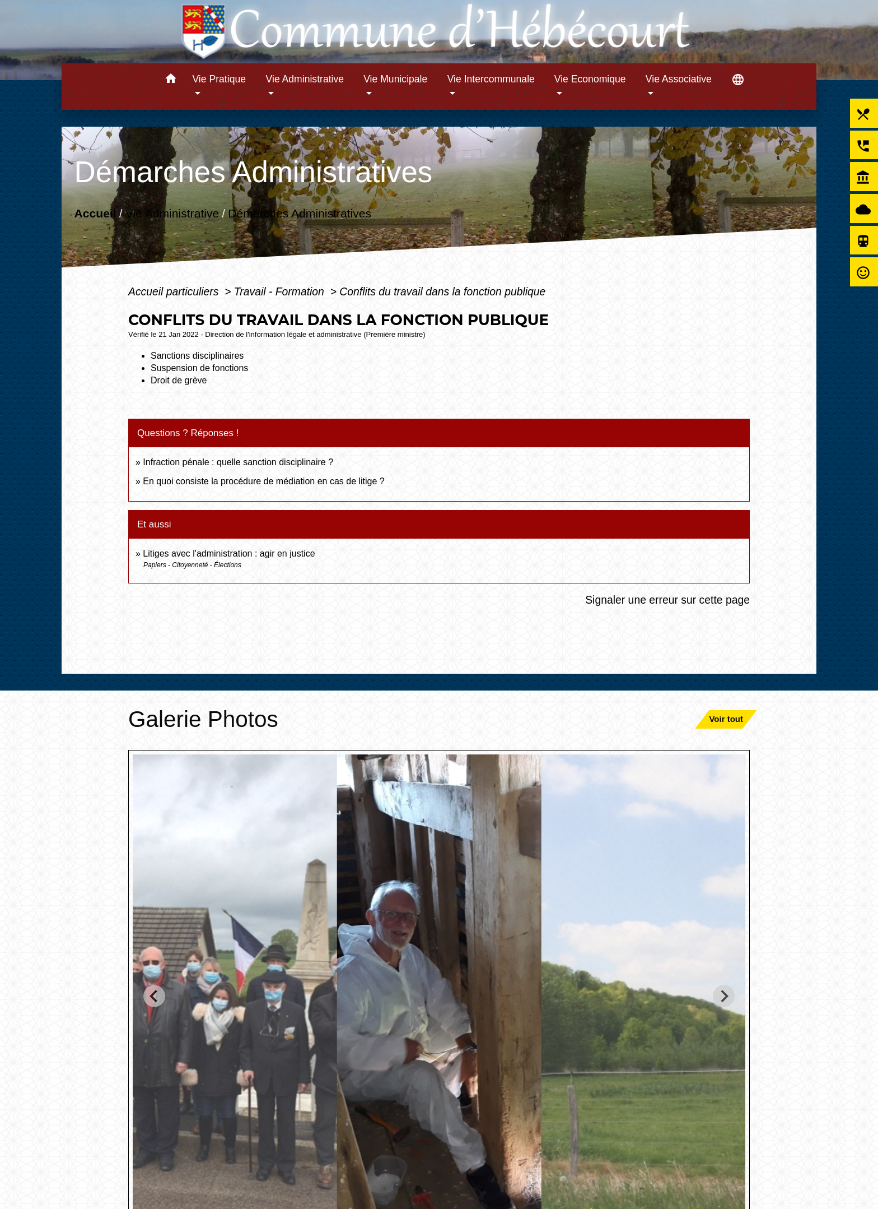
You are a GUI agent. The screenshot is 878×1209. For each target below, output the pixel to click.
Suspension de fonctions (199, 368)
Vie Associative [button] (679, 79)
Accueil (95, 213)
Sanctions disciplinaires (197, 355)
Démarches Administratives (299, 213)
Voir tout (726, 719)
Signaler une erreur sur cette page (667, 600)
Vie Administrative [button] (305, 79)
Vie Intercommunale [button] (491, 79)
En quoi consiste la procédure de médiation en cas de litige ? (263, 481)
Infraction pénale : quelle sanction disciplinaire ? (238, 462)
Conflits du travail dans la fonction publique (442, 291)
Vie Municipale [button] (395, 79)
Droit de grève (179, 380)
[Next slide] (724, 996)
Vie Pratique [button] (219, 79)
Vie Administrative (172, 213)
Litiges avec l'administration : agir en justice (229, 553)
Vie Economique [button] (590, 79)
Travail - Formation (280, 291)
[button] (170, 80)
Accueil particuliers (175, 291)
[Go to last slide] (154, 996)
